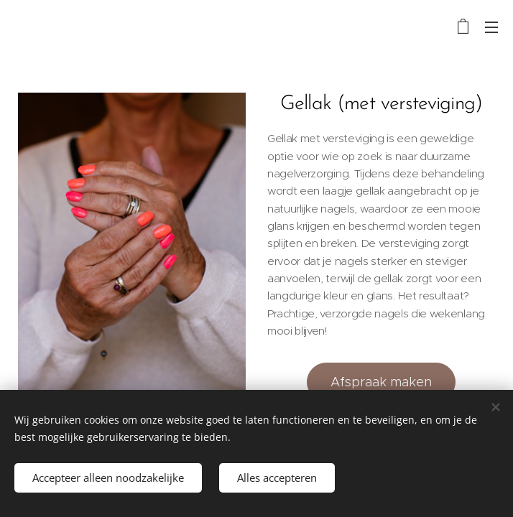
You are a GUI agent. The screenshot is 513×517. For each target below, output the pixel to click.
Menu (491, 27)
